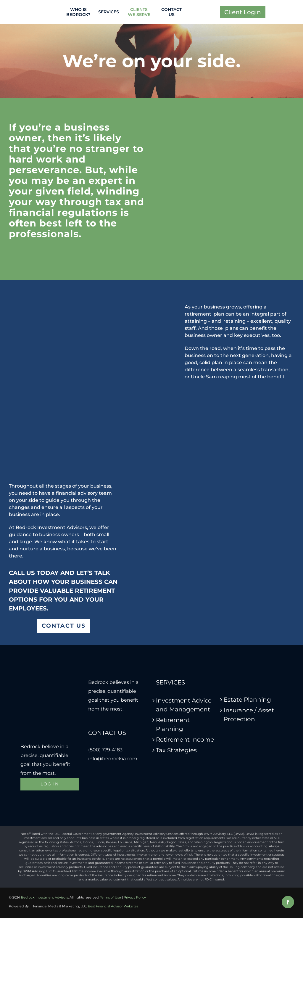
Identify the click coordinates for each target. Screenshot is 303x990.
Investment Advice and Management (184, 705)
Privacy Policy (135, 897)
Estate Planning (247, 699)
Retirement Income (185, 739)
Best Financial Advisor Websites (113, 906)
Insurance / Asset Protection (249, 715)
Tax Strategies (176, 750)
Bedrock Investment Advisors (44, 897)
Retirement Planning (173, 724)
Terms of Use (110, 897)
